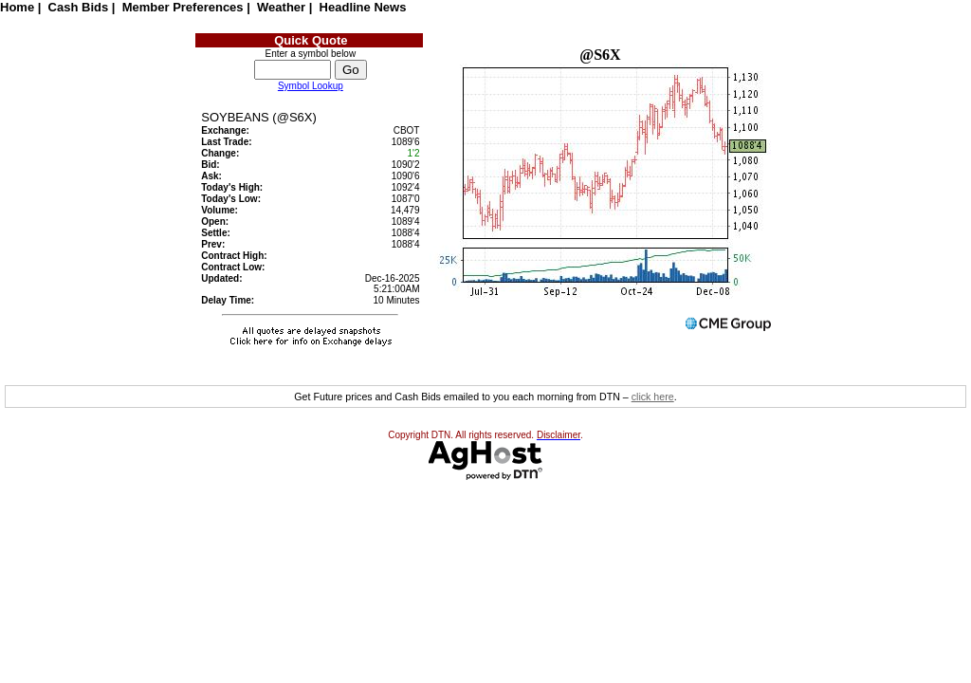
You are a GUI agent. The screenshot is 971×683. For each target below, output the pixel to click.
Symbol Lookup (310, 86)
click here (653, 396)
